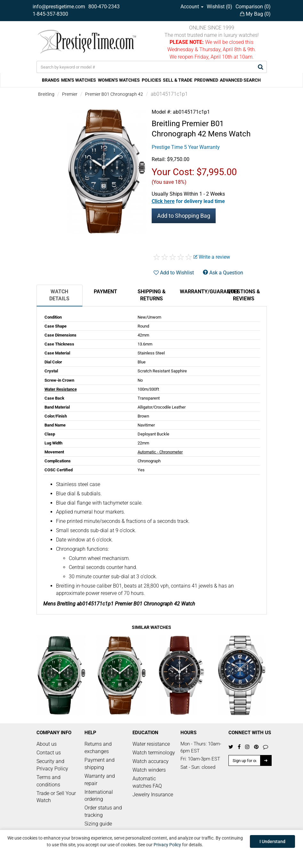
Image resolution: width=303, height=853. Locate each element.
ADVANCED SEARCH (240, 80)
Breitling (46, 94)
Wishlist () (219, 7)
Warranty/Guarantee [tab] (200, 291)
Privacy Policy (167, 844)
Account (191, 7)
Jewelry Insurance (152, 795)
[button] (188, 201)
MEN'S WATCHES (78, 80)
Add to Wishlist (174, 273)
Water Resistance (60, 389)
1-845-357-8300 (50, 14)
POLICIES (151, 80)
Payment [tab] (105, 291)
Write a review (212, 257)
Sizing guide (98, 824)
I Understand (272, 841)
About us (46, 744)
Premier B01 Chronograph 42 (114, 94)
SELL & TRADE (177, 80)
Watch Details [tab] (59, 295)
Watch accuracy (150, 761)
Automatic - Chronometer (160, 452)
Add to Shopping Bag (183, 215)
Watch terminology (153, 753)
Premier (69, 94)
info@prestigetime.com (59, 7)
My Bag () (255, 14)
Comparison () (253, 7)
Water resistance (151, 744)
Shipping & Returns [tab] (152, 295)
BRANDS (51, 80)
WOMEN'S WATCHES (119, 80)
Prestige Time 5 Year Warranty (186, 147)
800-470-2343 (104, 7)
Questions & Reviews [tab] (243, 295)
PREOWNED (206, 80)
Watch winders (149, 770)
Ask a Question (223, 273)
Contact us (48, 753)
